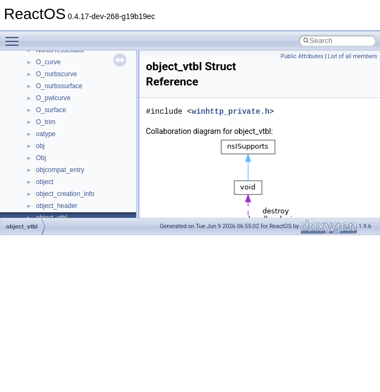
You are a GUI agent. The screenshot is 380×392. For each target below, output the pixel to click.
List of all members (352, 56)
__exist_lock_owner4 (66, 199)
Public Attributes (301, 56)
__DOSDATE (55, 163)
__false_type (54, 211)
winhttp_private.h (230, 111)
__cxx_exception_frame (70, 55)
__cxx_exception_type (68, 67)
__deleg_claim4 (59, 127)
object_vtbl (22, 226)
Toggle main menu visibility (14, 36)
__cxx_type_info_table (68, 103)
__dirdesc (50, 151)
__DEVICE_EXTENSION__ (76, 139)
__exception (53, 187)
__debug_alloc (57, 115)
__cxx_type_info (59, 91)
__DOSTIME (54, 175)
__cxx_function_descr (67, 79)
